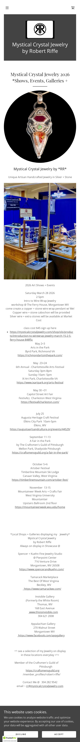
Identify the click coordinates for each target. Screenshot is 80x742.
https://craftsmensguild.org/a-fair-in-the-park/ (40, 452)
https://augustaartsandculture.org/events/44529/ (40, 429)
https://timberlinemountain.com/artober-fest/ (40, 480)
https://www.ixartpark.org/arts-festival (40, 382)
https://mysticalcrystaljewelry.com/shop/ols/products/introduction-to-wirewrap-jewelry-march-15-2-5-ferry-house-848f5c (41, 335)
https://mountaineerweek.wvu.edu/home (40, 507)
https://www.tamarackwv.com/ (42, 589)
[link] (73, 8)
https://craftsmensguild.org (42, 670)
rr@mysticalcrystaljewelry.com (44, 686)
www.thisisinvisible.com (43, 612)
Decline (21, 734)
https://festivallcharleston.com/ (40, 402)
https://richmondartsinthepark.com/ (40, 355)
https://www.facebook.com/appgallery (41, 635)
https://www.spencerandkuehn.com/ (41, 569)
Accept (58, 734)
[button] (7, 8)
